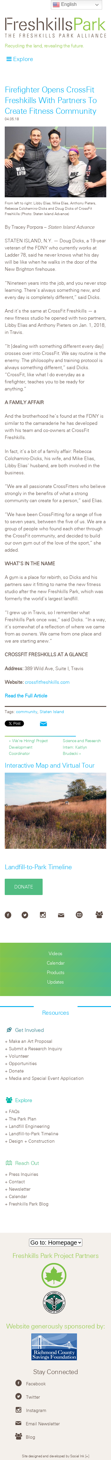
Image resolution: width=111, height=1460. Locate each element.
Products (56, 972)
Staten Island (52, 711)
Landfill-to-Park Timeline (38, 867)
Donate (23, 887)
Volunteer (19, 1056)
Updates (55, 982)
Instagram (36, 1410)
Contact (17, 1181)
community (26, 711)
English (65, 4)
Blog (30, 1437)
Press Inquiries (23, 1174)
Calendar (56, 963)
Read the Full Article (26, 696)
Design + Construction (32, 1141)
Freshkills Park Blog (29, 1203)
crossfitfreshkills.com (47, 682)
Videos (55, 953)
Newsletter (19, 1189)
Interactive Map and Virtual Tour (50, 765)
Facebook (36, 1383)
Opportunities (23, 1063)
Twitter (33, 1397)
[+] (87, 1455)
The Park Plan (22, 1118)
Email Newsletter (43, 1423)
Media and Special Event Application (46, 1078)
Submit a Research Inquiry (35, 1048)
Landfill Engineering (29, 1126)
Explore (23, 58)
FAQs (14, 1111)
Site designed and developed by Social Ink (53, 1455)
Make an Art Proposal (30, 1041)
